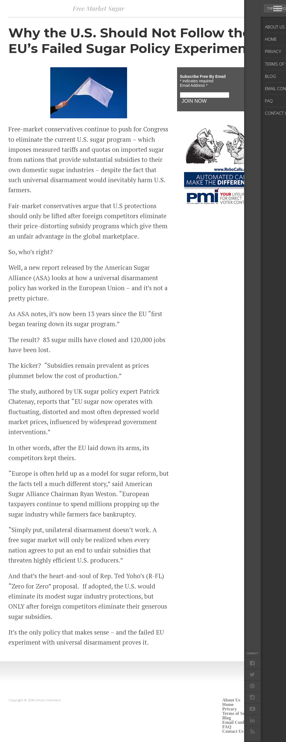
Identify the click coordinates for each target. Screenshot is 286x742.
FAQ (227, 726)
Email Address (194, 85)
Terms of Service (238, 713)
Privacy (229, 709)
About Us (231, 700)
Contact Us (233, 731)
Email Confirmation (241, 722)
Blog (226, 717)
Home (228, 704)
